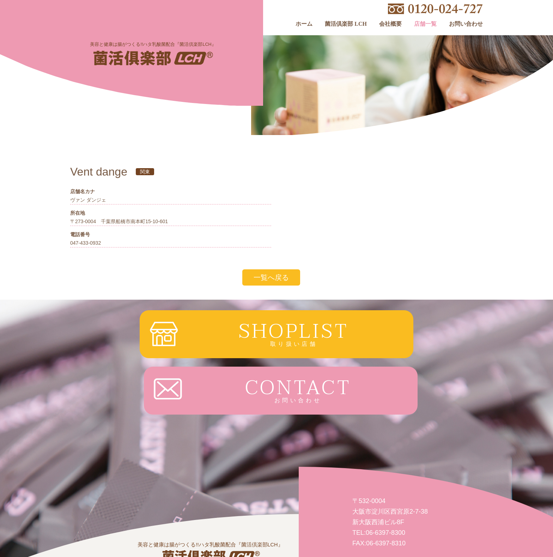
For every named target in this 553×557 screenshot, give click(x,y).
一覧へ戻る (271, 277)
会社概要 (390, 24)
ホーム (304, 24)
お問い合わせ (466, 24)
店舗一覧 (425, 24)
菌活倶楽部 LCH (346, 24)
